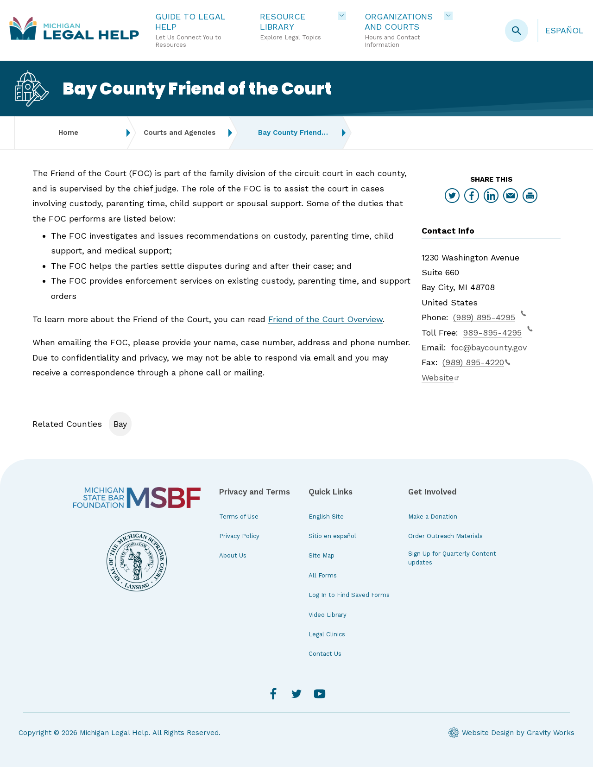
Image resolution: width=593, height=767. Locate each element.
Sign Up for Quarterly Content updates (452, 557)
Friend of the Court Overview (325, 319)
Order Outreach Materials (445, 535)
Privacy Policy (239, 535)
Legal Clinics (327, 634)
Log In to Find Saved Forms (349, 594)
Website (441, 377)
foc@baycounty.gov (489, 347)
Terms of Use (239, 516)
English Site (326, 516)
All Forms (323, 575)
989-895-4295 (498, 331)
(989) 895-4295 (489, 316)
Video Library (328, 614)
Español (564, 30)
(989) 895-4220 (476, 362)
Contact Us (325, 653)
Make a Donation (432, 516)
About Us (232, 555)
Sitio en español (332, 535)
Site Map (321, 555)
